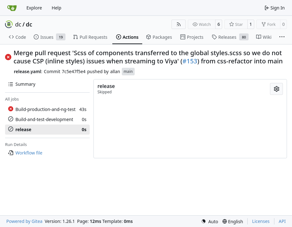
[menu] (209, 221)
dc (18, 24)
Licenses (261, 221)
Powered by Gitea (24, 221)
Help (56, 8)
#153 (189, 61)
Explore (34, 8)
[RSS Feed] (178, 24)
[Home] (12, 8)
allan (115, 71)
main (128, 71)
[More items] (282, 37)
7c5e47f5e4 (74, 71)
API (282, 221)
